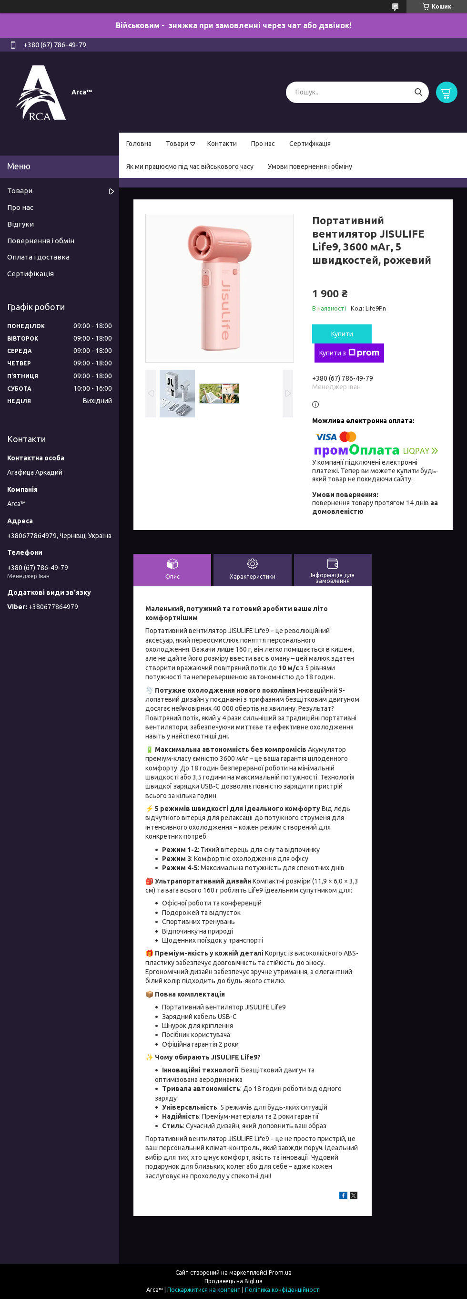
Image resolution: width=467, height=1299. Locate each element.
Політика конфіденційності (283, 1290)
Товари (177, 143)
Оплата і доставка (38, 257)
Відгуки (20, 224)
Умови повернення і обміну (310, 166)
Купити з (349, 353)
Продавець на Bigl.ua (233, 1281)
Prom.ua (280, 1272)
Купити (342, 334)
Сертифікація (310, 143)
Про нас (263, 143)
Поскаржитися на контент (204, 1290)
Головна (139, 143)
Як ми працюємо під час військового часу (190, 166)
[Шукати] (418, 92)
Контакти (222, 143)
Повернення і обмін (40, 241)
